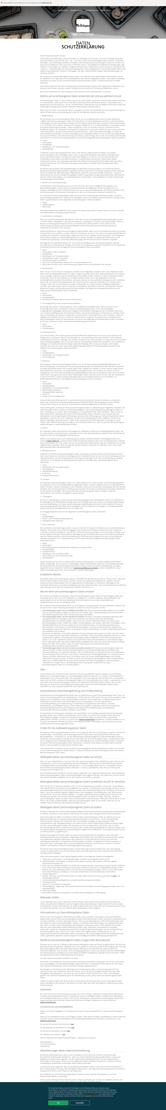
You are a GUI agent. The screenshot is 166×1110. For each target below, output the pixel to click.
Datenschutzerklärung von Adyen (86, 568)
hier (114, 876)
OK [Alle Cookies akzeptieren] (58, 1103)
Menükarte (63, 10)
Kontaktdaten (91, 10)
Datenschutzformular (87, 719)
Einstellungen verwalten (90, 1094)
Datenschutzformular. (48, 1021)
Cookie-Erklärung (52, 441)
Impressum (105, 10)
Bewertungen (77, 10)
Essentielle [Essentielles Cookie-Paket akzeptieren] (80, 1103)
